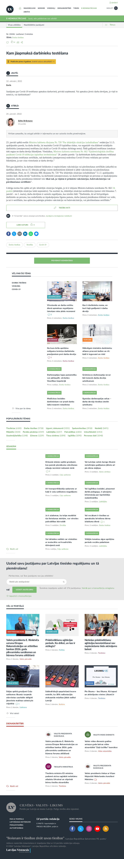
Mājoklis (13, 432)
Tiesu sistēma (55, 436)
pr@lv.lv (55, 827)
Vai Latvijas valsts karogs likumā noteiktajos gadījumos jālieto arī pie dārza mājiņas (100, 465)
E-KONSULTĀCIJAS (89, 8)
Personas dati (93, 436)
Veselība (30, 245)
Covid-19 (42, 245)
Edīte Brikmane (25, 121)
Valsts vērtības (105, 472)
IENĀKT (114, 3)
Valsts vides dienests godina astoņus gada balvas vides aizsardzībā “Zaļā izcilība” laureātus (101, 744)
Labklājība (54, 432)
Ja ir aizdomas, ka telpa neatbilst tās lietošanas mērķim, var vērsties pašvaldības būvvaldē (61, 519)
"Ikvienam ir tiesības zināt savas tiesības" (35, 838)
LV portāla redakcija (48, 819)
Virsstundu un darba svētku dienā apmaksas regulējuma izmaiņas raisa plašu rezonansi (61, 308)
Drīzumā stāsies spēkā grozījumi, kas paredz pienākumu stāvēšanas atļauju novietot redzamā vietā (61, 465)
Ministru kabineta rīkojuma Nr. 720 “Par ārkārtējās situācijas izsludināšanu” (64, 142)
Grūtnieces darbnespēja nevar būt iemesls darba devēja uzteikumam (96, 378)
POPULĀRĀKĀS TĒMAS (18, 419)
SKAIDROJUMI (30, 8)
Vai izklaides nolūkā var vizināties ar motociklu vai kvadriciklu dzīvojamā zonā (61, 542)
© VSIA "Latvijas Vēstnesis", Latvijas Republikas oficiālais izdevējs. (36, 846)
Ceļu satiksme (65, 475)
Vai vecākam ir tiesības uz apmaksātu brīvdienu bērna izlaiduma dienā (98, 519)
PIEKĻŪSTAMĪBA (16, 825)
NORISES (41, 8)
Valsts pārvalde (26, 659)
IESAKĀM (11, 446)
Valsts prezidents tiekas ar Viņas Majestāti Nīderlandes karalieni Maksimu (100, 776)
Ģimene (37, 436)
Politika (62, 650)
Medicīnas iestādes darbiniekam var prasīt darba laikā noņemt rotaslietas (60, 402)
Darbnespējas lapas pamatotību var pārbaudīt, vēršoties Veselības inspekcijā (62, 378)
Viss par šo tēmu (23, 408)
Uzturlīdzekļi (93, 432)
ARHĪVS (27, 12)
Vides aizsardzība (105, 751)
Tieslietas (14, 428)
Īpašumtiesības (82, 428)
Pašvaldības (73, 432)
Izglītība (75, 436)
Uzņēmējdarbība (17, 436)
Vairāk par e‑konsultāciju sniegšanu (98, 588)
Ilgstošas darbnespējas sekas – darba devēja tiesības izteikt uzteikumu (96, 402)
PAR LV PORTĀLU (17, 819)
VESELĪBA (16, 286)
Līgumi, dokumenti (58, 428)
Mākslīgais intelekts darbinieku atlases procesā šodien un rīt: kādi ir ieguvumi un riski (97, 351)
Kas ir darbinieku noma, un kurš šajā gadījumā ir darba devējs (95, 308)
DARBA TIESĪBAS (19, 283)
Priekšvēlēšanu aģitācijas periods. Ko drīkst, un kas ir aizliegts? (60, 643)
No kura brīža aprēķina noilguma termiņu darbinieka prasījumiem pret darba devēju (61, 351)
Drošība (63, 525)
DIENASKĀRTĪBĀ (64, 8)
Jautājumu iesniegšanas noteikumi (59, 216)
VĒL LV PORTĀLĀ (15, 606)
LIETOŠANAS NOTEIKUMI (20, 822)
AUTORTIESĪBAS (16, 828)
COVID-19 (16, 289)
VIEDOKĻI (51, 8)
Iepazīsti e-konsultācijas (20, 596)
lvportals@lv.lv (50, 823)
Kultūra (62, 704)
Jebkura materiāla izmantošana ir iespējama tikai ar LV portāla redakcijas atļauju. (43, 843)
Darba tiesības (18, 37)
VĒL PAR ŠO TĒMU (21, 273)
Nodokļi (101, 428)
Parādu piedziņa (33, 432)
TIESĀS (76, 8)
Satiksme (23, 707)
